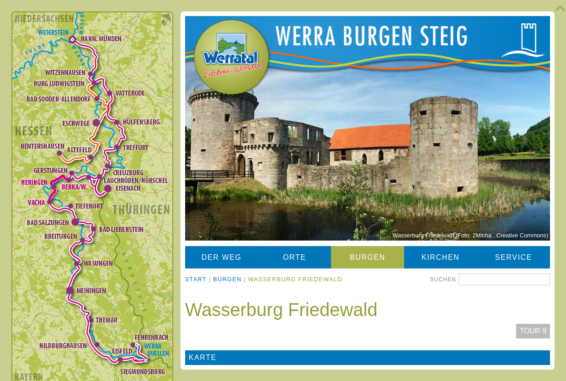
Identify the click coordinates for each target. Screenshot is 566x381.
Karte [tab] (203, 357)
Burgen (367, 257)
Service (513, 257)
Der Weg (222, 257)
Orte (294, 257)
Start (196, 279)
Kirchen (440, 257)
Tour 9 (533, 331)
